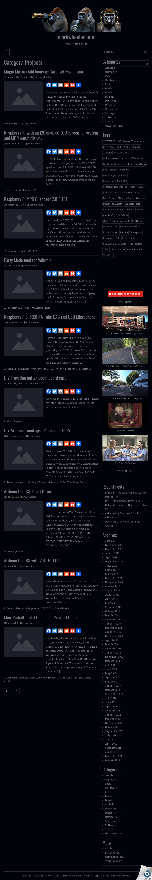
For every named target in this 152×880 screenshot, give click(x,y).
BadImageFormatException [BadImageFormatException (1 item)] (118, 164)
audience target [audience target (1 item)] (111, 158)
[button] (129, 302)
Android (54, 677)
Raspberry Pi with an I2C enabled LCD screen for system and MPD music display (51, 135)
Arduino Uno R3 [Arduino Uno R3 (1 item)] (122, 152)
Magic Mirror (30, 123)
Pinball (33, 677)
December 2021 (113, 549)
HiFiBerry (52, 368)
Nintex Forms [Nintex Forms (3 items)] (110, 226)
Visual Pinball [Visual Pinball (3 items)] (134, 249)
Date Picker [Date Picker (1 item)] (109, 198)
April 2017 (111, 598)
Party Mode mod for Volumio (27, 260)
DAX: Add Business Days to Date (124, 500)
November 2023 (114, 544)
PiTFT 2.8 (34, 251)
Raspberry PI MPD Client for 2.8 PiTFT (36, 198)
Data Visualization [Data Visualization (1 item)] (130, 192)
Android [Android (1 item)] (136, 146)
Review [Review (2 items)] (124, 232)
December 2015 (113, 627)
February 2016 (113, 619)
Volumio (48, 307)
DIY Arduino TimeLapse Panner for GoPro (38, 430)
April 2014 (111, 640)
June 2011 (110, 739)
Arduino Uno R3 (60, 608)
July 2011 (110, 735)
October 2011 (112, 727)
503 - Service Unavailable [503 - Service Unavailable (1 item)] (130, 141)
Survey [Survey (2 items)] (121, 249)
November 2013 (114, 656)
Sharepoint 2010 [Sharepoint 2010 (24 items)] (111, 238)
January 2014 (113, 652)
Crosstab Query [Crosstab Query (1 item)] (111, 192)
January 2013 (113, 685)
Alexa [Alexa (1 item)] (127, 146)
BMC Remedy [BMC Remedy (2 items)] (110, 169)
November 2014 (114, 636)
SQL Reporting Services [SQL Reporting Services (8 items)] (130, 243)
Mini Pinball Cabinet (71, 677)
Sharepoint (111, 113)
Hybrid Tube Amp (67, 368)
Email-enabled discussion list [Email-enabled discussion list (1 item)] (119, 209)
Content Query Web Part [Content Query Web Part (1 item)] (115, 186)
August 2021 (112, 553)
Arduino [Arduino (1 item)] (107, 152)
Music (10, 190)
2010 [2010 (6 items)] (105, 146)
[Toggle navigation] (7, 52)
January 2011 (112, 751)
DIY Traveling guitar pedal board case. (35, 377)
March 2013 (111, 681)
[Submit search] (145, 52)
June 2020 (111, 565)
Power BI (110, 100)
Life (107, 84)
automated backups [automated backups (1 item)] (132, 158)
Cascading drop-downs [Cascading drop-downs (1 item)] (115, 175)
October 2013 (112, 660)
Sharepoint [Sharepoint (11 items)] (136, 232)
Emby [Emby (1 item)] (140, 209)
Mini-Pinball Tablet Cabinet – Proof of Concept (43, 617)
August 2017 (112, 594)
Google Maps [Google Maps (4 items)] (109, 215)
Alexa (43, 368)
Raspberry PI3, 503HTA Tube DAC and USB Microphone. (50, 316)
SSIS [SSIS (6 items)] (105, 249)
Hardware (32, 482)
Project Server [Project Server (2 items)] (110, 232)
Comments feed (114, 856)
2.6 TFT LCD (45, 608)
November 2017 (114, 582)
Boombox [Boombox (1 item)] (124, 169)
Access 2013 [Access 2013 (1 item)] (115, 146)
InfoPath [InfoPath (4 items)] (123, 215)
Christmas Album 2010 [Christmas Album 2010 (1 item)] (115, 181)
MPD (25, 251)
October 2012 (112, 689)
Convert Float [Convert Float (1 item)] (137, 186)
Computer (21, 482)
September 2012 (114, 693)
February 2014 (113, 648)
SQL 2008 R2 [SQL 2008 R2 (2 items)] (109, 243)
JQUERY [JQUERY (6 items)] (129, 221)
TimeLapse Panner (77, 482)
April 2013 (111, 677)
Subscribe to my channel (125, 293)
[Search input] (122, 52)
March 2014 (112, 644)
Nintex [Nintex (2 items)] (140, 221)
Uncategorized (114, 125)
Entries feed (112, 852)
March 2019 (112, 573)
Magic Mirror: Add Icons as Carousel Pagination (43, 71)
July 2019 (110, 569)
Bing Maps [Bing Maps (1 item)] (140, 164)
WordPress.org (113, 860)
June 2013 (111, 669)
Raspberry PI (13, 123)
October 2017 (112, 586)
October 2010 (112, 760)
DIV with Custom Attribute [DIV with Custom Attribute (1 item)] (131, 198)
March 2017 (112, 602)
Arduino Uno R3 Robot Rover (28, 491)
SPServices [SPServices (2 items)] (128, 238)
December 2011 (113, 718)
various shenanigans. (72, 875)
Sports (109, 121)
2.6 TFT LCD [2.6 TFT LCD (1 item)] (109, 141)
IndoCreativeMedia (119, 875)
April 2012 (111, 706)
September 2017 (114, 590)
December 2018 (113, 578)
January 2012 (113, 714)
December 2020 (114, 561)
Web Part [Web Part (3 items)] (108, 255)
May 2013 (110, 673)
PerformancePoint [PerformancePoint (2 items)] (130, 226)
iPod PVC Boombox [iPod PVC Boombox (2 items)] (113, 221)
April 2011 (111, 743)
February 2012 (113, 710)
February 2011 (113, 747)
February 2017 (113, 607)
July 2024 (111, 540)
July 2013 (110, 665)
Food (108, 75)
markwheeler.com (76, 37)
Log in (109, 848)
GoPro (63, 482)
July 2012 (110, 698)
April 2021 (111, 557)
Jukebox (38, 307)
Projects (18, 190)
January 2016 (113, 623)
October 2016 (112, 611)
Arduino (11, 482)
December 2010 (113, 756)
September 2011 (114, 731)
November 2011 (114, 722)
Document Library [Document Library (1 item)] (112, 203)
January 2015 (113, 631)
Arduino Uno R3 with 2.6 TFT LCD (32, 560)
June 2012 (111, 702)
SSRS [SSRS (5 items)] (113, 249)
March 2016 (111, 615)
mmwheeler (44, 77)
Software (26, 307)
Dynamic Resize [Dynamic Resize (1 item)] (132, 203)
